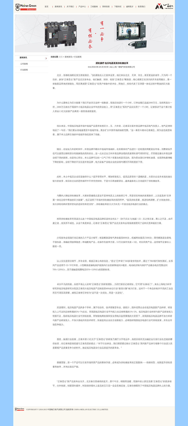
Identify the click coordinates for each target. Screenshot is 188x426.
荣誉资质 (106, 7)
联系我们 (141, 7)
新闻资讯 (58, 7)
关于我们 (70, 7)
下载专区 (118, 7)
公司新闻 (24, 64)
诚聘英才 (129, 7)
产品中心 (82, 7)
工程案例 (94, 7)
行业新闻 (24, 70)
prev (22, 33)
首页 (46, 7)
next (165, 33)
